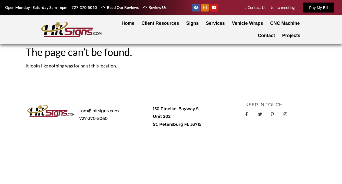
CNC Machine (285, 23)
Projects (291, 35)
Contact (266, 35)
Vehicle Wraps (247, 23)
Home (128, 23)
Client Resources (160, 23)
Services (215, 23)
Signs (192, 23)
